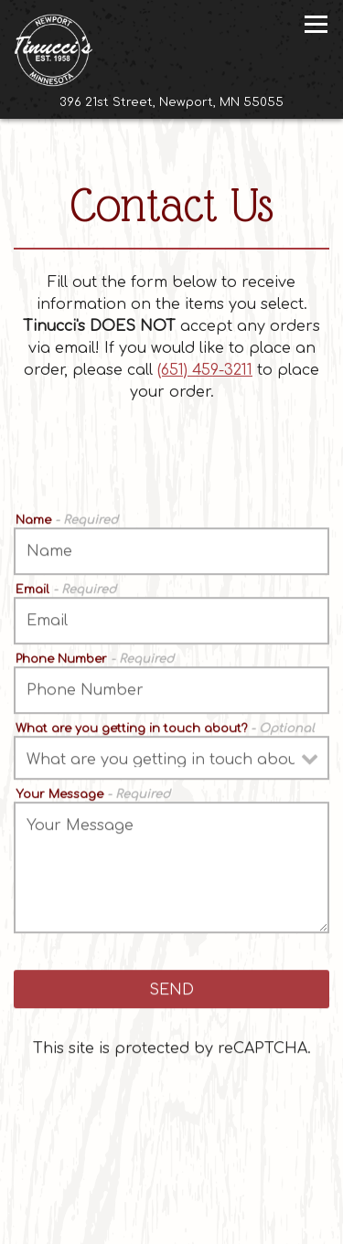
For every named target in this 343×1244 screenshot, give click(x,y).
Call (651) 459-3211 (171, 1146)
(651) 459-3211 (204, 370)
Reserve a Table (171, 1185)
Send (171, 991)
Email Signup (228, 1224)
